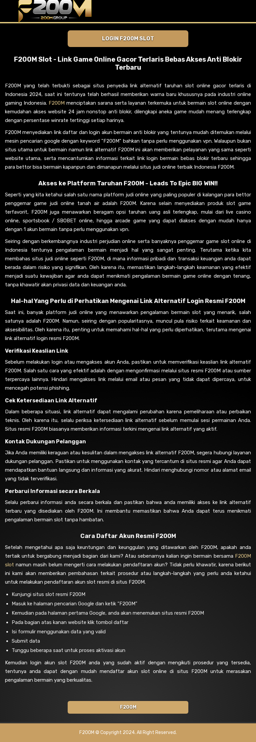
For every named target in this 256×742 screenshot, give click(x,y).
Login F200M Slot (128, 38)
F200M (57, 103)
